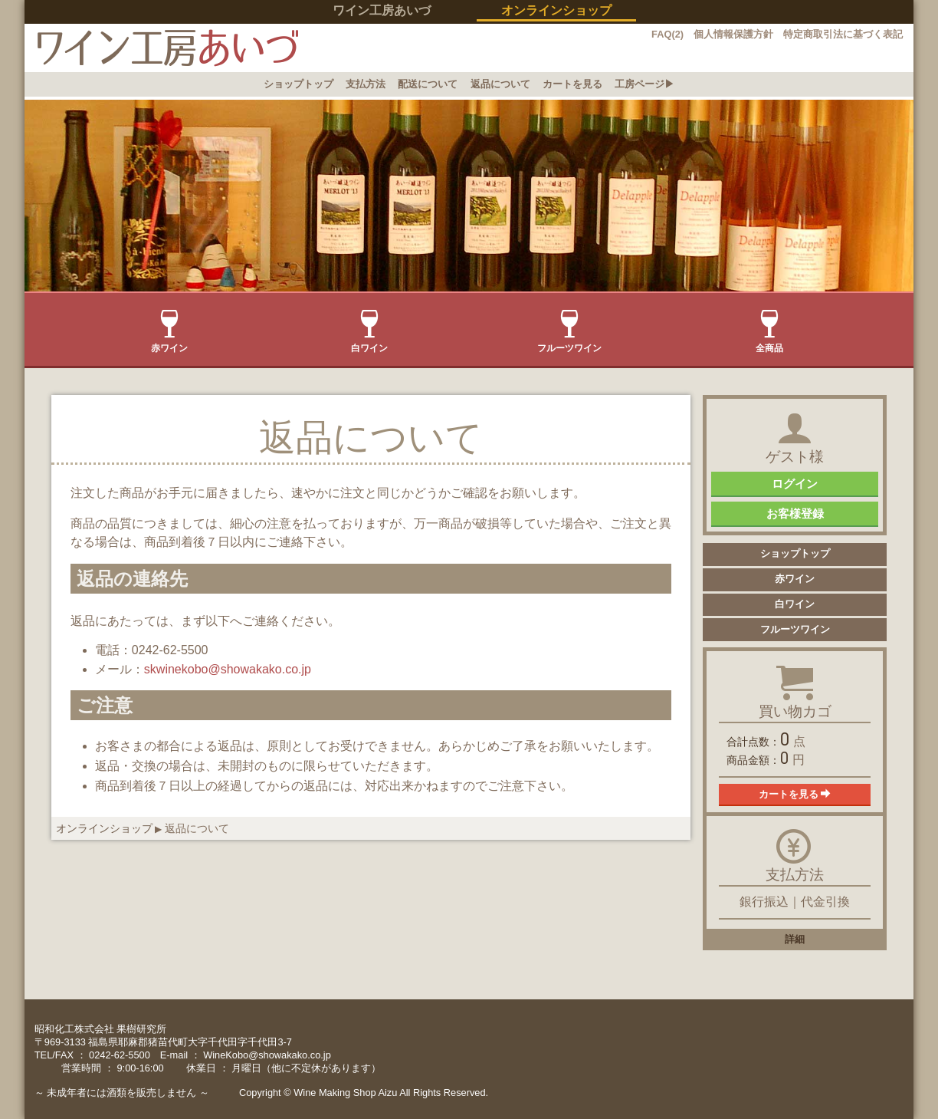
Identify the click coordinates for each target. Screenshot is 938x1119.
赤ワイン (169, 332)
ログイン (795, 483)
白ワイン (369, 332)
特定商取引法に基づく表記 (843, 34)
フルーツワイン (569, 332)
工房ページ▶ (644, 84)
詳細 (795, 939)
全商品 (769, 332)
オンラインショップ (104, 828)
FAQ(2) (667, 34)
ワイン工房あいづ (382, 10)
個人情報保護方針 (733, 34)
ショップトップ (298, 84)
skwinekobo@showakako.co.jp (227, 669)
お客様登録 (795, 513)
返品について (500, 84)
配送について (428, 84)
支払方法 (365, 84)
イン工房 (161, 48)
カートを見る (572, 84)
